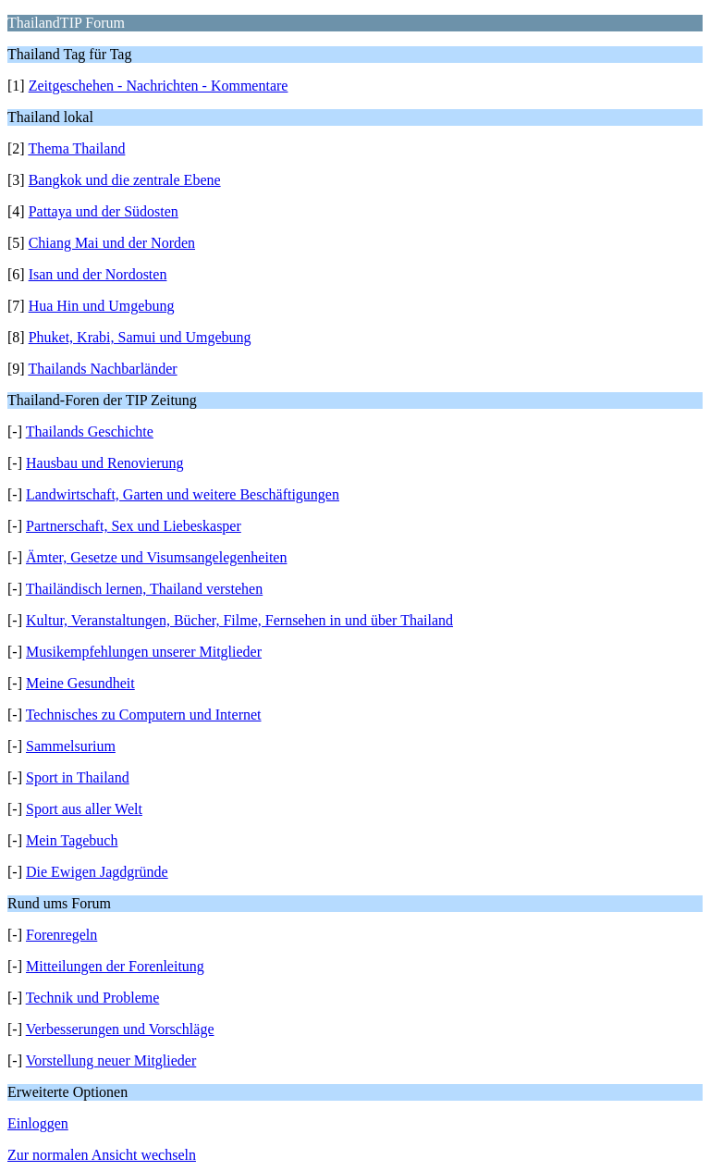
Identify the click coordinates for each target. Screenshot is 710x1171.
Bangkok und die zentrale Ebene (125, 180)
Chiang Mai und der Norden (112, 243)
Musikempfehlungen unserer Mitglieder (144, 651)
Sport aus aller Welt (84, 809)
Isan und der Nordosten (98, 274)
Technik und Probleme (93, 997)
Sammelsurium (71, 746)
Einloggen (37, 1123)
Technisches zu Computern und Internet (144, 714)
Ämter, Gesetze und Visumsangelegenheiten (156, 557)
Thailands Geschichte (89, 431)
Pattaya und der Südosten (103, 211)
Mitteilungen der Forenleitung (115, 966)
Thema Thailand (76, 148)
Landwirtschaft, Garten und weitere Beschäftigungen (182, 494)
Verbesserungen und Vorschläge (120, 1029)
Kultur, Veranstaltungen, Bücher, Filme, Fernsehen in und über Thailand (239, 620)
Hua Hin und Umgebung (102, 306)
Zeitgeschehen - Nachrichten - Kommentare (158, 85)
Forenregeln (61, 935)
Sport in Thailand (77, 777)
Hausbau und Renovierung (105, 463)
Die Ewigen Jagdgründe (97, 872)
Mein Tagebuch (71, 840)
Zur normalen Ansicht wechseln (101, 1155)
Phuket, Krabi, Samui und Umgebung (140, 337)
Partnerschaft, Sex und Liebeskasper (133, 526)
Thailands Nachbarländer (102, 368)
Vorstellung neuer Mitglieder (111, 1060)
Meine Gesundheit (80, 683)
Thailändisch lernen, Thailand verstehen (144, 589)
